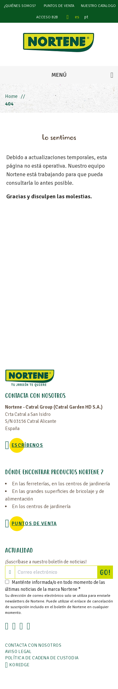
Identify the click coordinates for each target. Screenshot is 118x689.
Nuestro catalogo (98, 5)
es (77, 17)
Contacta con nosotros (33, 645)
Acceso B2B (47, 17)
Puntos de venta (59, 5)
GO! (106, 572)
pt (86, 17)
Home (11, 96)
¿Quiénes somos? (20, 5)
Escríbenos (27, 445)
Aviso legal (18, 651)
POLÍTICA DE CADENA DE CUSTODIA (42, 658)
